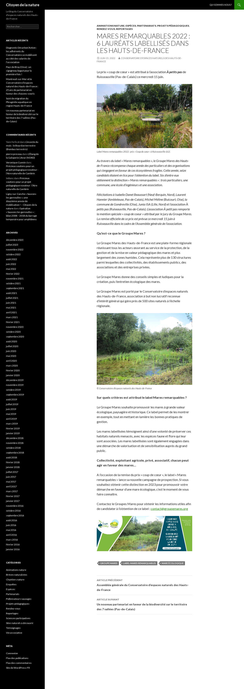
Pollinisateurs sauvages (18, 598)
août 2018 (11, 457)
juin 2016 (11, 525)
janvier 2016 (13, 549)
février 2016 (13, 544)
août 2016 (11, 520)
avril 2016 (11, 534)
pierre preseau (14, 154)
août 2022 (11, 259)
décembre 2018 (14, 438)
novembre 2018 (14, 442)
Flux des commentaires (19, 662)
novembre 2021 (14, 278)
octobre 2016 (13, 510)
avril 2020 (11, 360)
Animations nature (111, 25)
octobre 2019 (13, 389)
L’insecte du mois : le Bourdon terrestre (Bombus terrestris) (22, 145)
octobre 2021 (13, 283)
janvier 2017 (13, 500)
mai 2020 (11, 355)
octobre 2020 (13, 331)
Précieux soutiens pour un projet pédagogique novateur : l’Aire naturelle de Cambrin (22, 170)
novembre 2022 (14, 249)
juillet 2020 (12, 346)
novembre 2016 (14, 505)
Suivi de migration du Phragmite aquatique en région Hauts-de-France (19, 102)
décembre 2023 (14, 239)
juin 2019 (11, 409)
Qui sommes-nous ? (221, 4)
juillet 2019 (12, 404)
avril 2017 (11, 486)
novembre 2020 (14, 326)
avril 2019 (11, 418)
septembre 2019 (15, 394)
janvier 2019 (13, 433)
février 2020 (13, 370)
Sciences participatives (18, 618)
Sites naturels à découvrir (19, 623)
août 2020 (11, 341)
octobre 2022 (13, 254)
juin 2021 (11, 302)
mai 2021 (11, 307)
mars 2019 (12, 423)
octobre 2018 (13, 447)
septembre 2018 (15, 452)
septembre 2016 (15, 515)
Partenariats (146, 25)
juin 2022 (11, 264)
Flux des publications (17, 658)
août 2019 (11, 399)
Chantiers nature (15, 579)
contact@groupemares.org (169, 509)
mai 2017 (11, 481)
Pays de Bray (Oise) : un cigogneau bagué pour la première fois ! (19, 70)
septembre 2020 (15, 336)
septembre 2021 (15, 288)
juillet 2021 (12, 297)
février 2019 (13, 428)
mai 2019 (11, 413)
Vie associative (14, 632)
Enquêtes (11, 584)
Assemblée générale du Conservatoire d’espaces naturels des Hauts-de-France (144, 584)
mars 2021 (12, 317)
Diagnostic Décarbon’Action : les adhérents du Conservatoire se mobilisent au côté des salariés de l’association (21, 55)
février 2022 (13, 273)
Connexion (12, 653)
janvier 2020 (13, 375)
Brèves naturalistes (16, 574)
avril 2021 (11, 312)
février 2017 (13, 496)
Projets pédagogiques (173, 25)
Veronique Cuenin (16, 162)
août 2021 (11, 293)
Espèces (131, 25)
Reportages (124, 28)
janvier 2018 (13, 467)
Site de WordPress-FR (18, 667)
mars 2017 (12, 491)
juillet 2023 (12, 244)
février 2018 (13, 462)
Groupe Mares (108, 563)
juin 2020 (11, 351)
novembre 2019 (14, 384)
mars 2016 (12, 539)
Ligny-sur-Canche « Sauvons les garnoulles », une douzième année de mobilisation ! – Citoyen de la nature (21, 201)
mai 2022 (11, 268)
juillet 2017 (12, 471)
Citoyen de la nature (22, 5)
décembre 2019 (14, 380)
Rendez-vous (106, 28)
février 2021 (13, 322)
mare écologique (173, 563)
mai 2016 (11, 529)
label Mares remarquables (139, 563)
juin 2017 (11, 476)
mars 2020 (12, 365)
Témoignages (13, 627)
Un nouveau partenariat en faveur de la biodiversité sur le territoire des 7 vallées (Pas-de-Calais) (144, 604)
